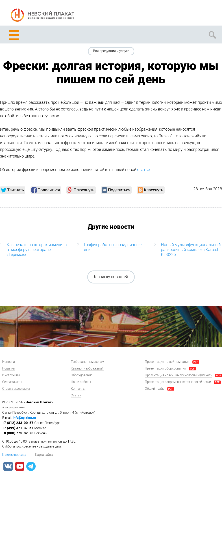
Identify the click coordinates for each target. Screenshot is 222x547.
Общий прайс (154, 389)
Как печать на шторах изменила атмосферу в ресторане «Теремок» (37, 249)
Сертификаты (12, 382)
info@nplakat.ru (24, 417)
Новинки (8, 368)
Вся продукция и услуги (111, 51)
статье (143, 169)
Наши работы (81, 382)
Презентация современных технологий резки (178, 382)
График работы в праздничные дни (112, 247)
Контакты (78, 389)
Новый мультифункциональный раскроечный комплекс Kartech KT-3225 (191, 249)
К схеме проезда (14, 455)
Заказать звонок (212, 14)
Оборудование (81, 375)
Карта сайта (44, 455)
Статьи (76, 395)
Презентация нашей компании (167, 362)
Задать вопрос (196, 14)
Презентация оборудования (165, 368)
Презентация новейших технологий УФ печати (178, 375)
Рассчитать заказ (179, 14)
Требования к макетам (87, 362)
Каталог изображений (87, 368)
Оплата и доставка (16, 389)
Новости (8, 362)
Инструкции (11, 375)
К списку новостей (111, 276)
